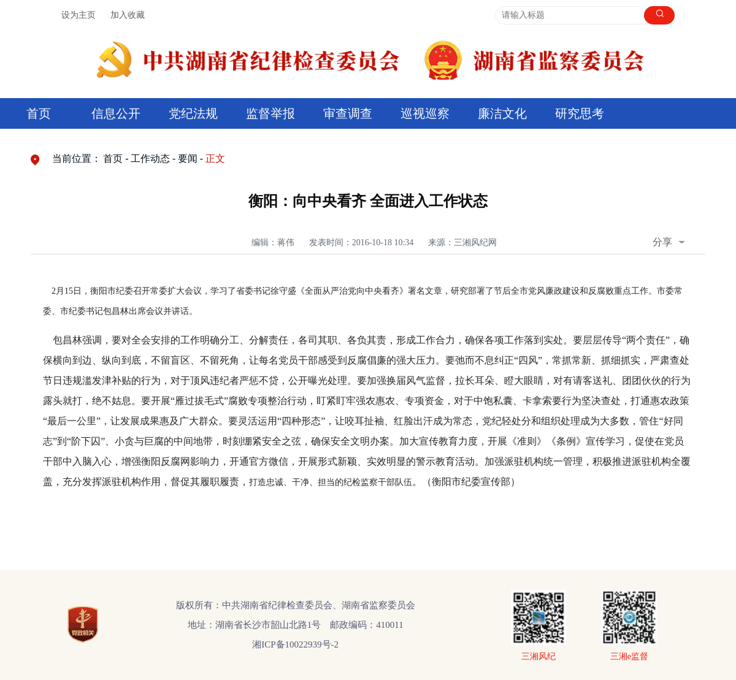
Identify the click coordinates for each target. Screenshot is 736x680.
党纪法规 (193, 113)
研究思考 (579, 113)
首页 (38, 113)
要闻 (187, 158)
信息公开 (115, 113)
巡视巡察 (425, 113)
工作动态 (150, 158)
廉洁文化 (502, 113)
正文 (215, 158)
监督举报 (270, 113)
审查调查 (347, 113)
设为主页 (78, 15)
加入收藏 (127, 15)
